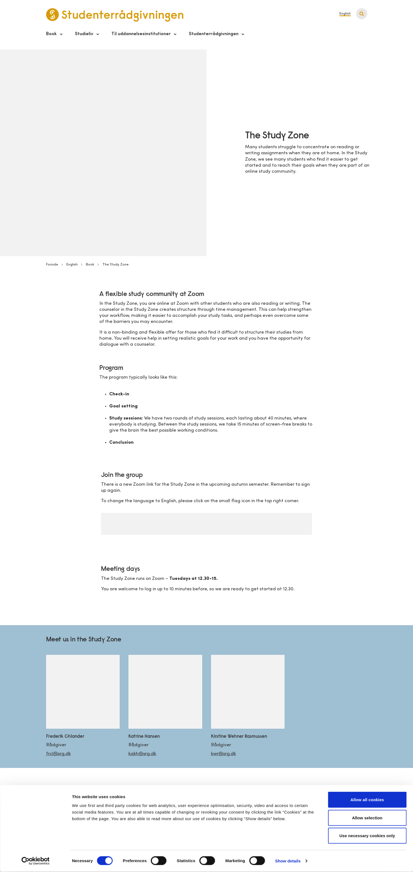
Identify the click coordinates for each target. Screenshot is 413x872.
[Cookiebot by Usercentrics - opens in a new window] (36, 861)
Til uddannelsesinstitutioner (141, 34)
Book (51, 34)
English (345, 13)
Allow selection (367, 818)
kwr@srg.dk (223, 753)
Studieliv (84, 34)
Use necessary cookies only (367, 836)
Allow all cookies (367, 800)
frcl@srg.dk (58, 753)
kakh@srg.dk (142, 753)
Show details (288, 861)
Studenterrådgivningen (213, 34)
